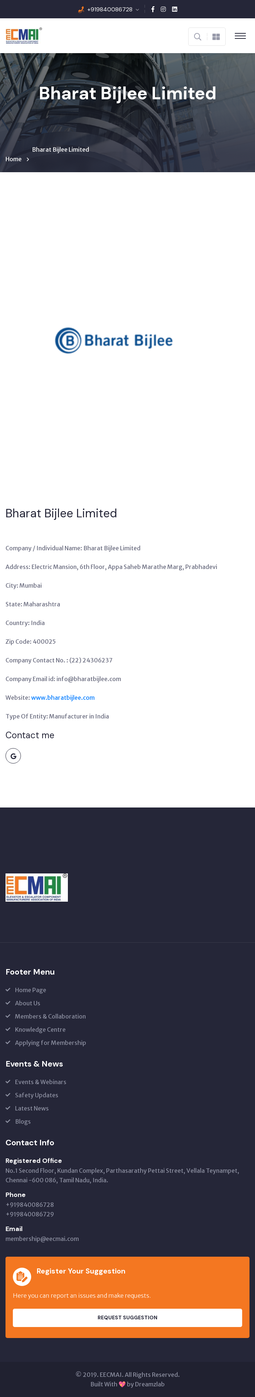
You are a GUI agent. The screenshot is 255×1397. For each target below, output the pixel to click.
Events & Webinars (40, 1082)
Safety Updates (36, 1095)
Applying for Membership (50, 1042)
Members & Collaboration (50, 1016)
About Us (27, 1003)
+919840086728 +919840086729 (30, 1209)
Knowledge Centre (40, 1029)
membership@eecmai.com (42, 1238)
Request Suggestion (127, 1317)
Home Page (30, 990)
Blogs (23, 1121)
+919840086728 (109, 9)
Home (15, 159)
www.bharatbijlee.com (63, 697)
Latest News (32, 1108)
